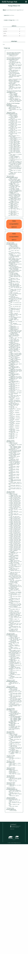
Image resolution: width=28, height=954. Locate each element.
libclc (4, 10)
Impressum (12, 938)
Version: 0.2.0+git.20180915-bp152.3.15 (14, 247)
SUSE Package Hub (9, 2)
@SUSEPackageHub (14, 936)
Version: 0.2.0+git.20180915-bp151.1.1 (14, 260)
